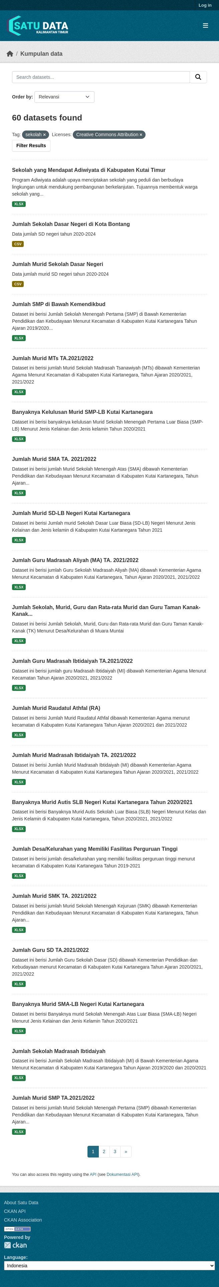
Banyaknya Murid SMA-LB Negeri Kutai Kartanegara (78, 1004)
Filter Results (31, 145)
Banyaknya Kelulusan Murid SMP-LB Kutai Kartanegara (82, 412)
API (93, 1174)
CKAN (15, 1245)
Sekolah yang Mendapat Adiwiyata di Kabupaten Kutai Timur (89, 170)
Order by (21, 96)
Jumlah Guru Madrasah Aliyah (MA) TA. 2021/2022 (75, 560)
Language (15, 1257)
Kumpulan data (41, 53)
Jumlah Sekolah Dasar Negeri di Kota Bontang (71, 224)
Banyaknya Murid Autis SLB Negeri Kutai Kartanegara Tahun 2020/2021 (102, 802)
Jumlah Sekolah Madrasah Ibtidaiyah (58, 1051)
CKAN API (15, 1211)
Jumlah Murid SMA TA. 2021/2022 (54, 459)
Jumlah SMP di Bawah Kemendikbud (58, 304)
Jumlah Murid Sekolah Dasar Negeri (57, 264)
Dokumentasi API (122, 1174)
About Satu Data (21, 1202)
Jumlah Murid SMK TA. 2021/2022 (54, 896)
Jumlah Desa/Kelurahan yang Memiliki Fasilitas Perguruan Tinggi (95, 849)
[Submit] (198, 77)
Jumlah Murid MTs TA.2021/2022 (52, 358)
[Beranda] (10, 53)
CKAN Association (23, 1220)
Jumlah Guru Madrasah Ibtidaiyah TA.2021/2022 (72, 661)
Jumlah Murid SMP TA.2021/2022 (53, 1098)
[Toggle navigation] (205, 26)
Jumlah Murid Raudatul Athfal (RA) (56, 708)
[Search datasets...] (101, 77)
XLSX (18, 204)
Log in (205, 5)
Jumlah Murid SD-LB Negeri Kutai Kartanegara (71, 513)
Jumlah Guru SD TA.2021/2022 (50, 950)
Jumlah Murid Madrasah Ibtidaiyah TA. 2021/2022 (74, 755)
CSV (18, 244)
